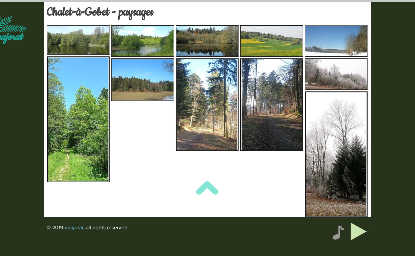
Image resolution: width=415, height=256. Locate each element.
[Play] (359, 231)
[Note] (338, 232)
